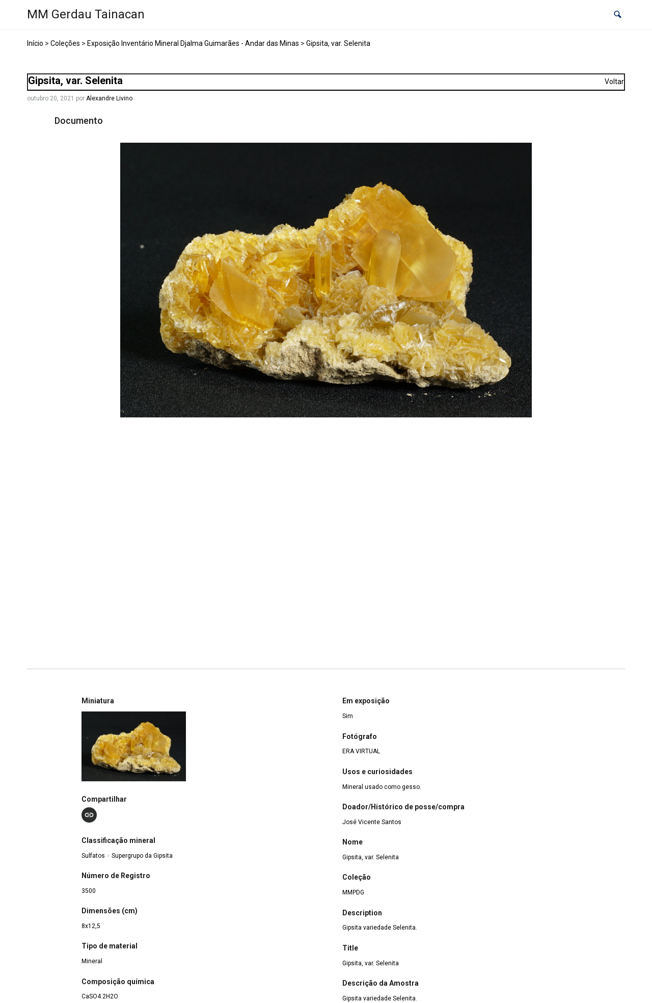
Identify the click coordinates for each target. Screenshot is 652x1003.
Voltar (614, 81)
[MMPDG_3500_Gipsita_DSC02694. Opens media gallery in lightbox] (326, 280)
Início (35, 43)
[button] (617, 15)
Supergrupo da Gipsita (142, 855)
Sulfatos (93, 855)
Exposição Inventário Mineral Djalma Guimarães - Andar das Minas (193, 43)
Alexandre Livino (109, 98)
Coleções (65, 43)
